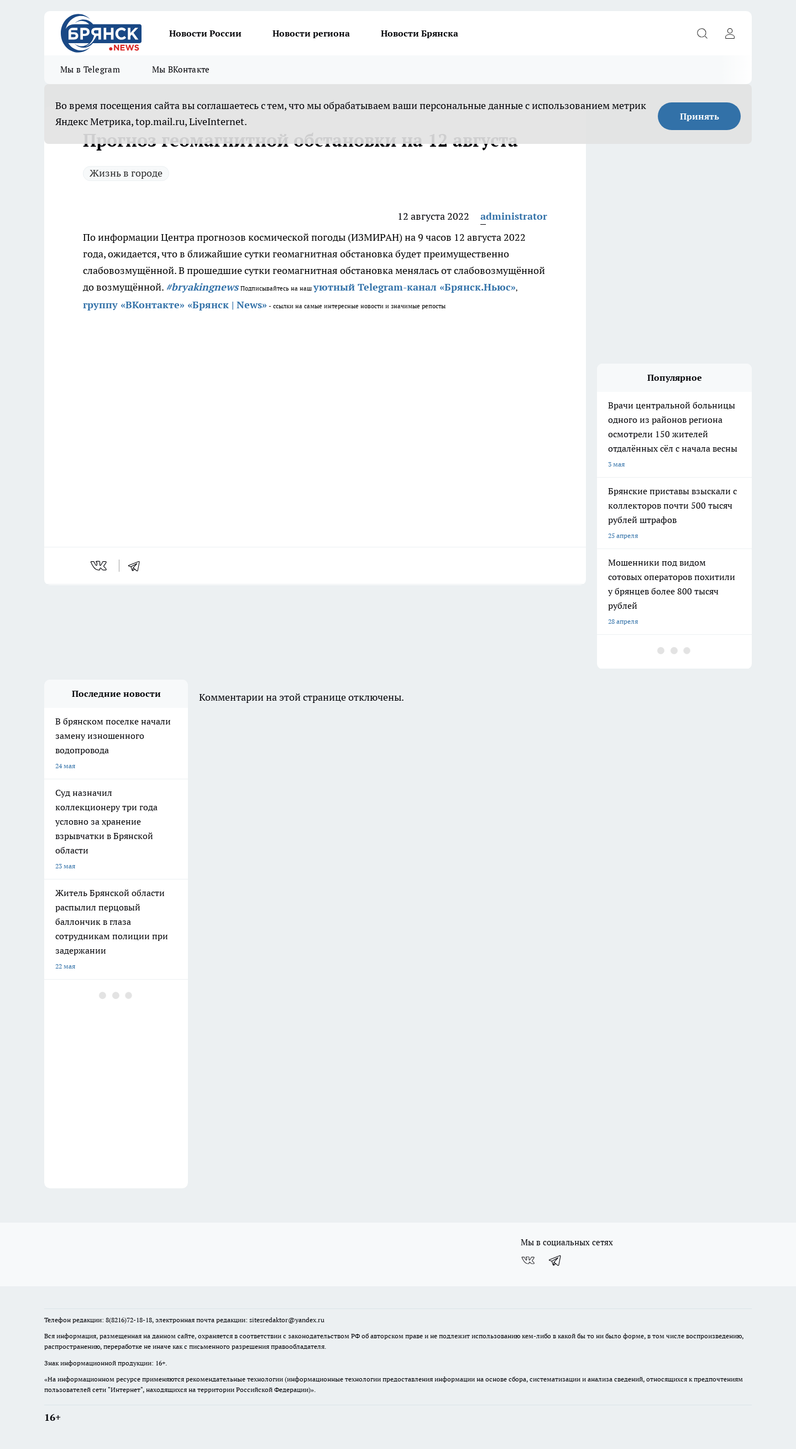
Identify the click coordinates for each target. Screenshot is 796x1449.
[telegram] (138, 565)
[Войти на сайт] (730, 33)
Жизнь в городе (126, 173)
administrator (513, 216)
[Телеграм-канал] (555, 1260)
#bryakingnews (202, 287)
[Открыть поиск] (702, 33)
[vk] (99, 565)
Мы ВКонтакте (181, 69)
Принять (699, 116)
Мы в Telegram (90, 69)
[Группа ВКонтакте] (528, 1260)
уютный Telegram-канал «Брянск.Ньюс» (414, 287)
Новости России (205, 33)
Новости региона (311, 33)
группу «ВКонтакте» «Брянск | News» (175, 304)
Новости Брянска (419, 33)
